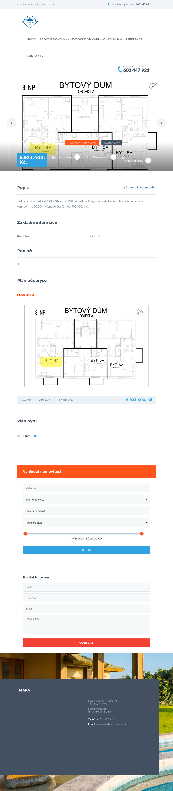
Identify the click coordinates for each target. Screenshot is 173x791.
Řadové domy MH (54, 39)
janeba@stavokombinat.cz (112, 724)
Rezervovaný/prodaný (82, 142)
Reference (134, 39)
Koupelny (65, 157)
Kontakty (35, 56)
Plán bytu (25, 295)
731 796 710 (106, 719)
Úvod (31, 39)
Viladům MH (112, 39)
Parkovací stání (132, 160)
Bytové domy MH (85, 39)
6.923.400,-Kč (32, 160)
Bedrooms (101, 157)
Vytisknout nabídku (140, 187)
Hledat (86, 550)
